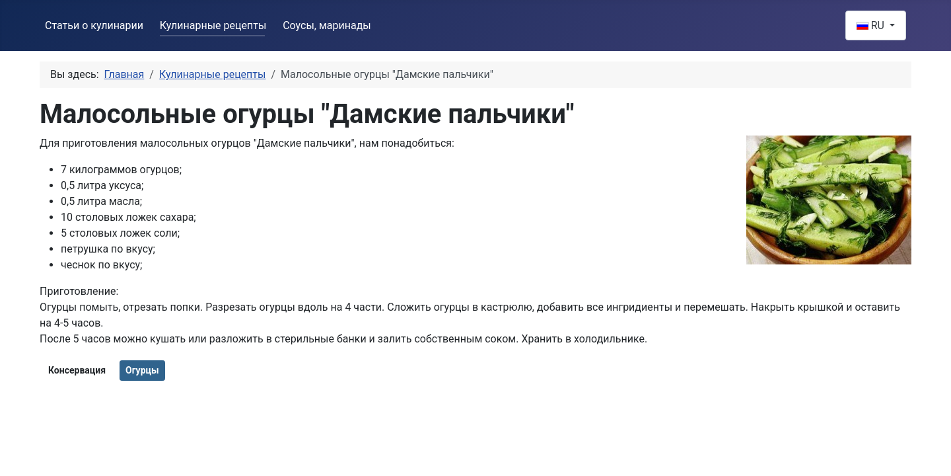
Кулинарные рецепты (213, 25)
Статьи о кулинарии (94, 25)
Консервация (77, 370)
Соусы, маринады (327, 25)
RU (872, 25)
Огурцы (142, 370)
